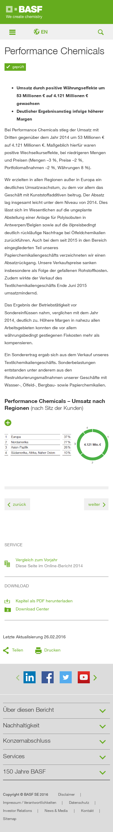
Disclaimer (66, 794)
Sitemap (9, 818)
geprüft (17, 66)
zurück (19, 504)
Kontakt (87, 810)
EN (44, 32)
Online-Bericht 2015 (56, 12)
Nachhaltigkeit (21, 725)
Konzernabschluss (27, 740)
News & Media (56, 810)
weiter (94, 504)
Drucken (52, 649)
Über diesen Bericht (28, 709)
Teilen (17, 649)
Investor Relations (17, 810)
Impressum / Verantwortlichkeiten (29, 802)
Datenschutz (79, 802)
